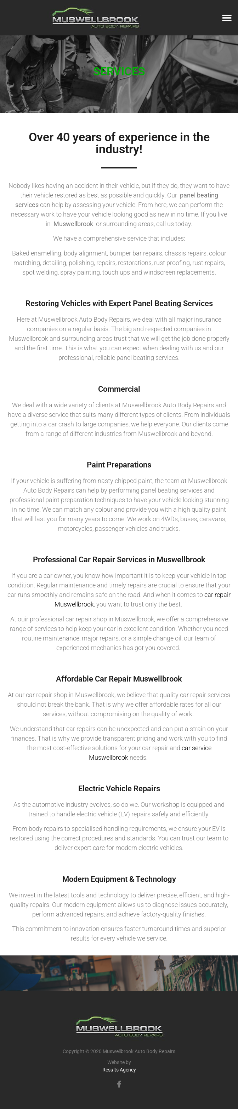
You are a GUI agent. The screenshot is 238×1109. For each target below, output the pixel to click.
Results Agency (119, 1070)
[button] (226, 17)
